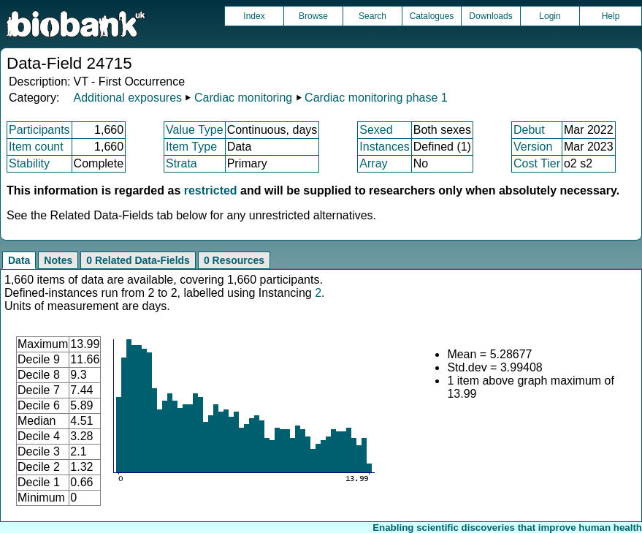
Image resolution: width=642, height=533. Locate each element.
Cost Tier (536, 163)
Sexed (375, 130)
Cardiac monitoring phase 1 (376, 97)
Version (532, 146)
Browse (313, 16)
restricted (210, 190)
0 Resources (234, 260)
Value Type (194, 130)
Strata (181, 163)
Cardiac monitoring (243, 97)
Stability (29, 163)
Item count (36, 146)
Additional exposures (127, 97)
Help (611, 16)
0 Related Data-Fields (138, 260)
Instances (384, 146)
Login (549, 16)
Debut (529, 130)
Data (19, 260)
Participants (39, 130)
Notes (58, 260)
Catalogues (432, 16)
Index (253, 16)
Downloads (490, 16)
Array (373, 163)
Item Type (191, 146)
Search (372, 16)
